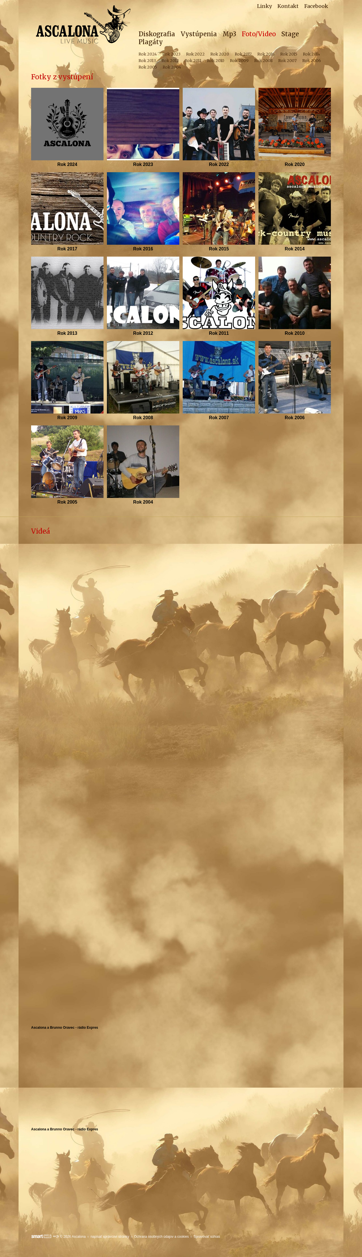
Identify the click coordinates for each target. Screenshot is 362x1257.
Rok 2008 (143, 417)
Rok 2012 (143, 333)
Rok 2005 (67, 502)
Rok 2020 (295, 164)
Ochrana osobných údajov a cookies (161, 1237)
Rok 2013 (67, 333)
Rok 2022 (219, 164)
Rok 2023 (143, 164)
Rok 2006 (295, 417)
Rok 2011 (219, 333)
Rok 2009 (67, 417)
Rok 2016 (143, 248)
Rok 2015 (219, 248)
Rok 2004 (143, 502)
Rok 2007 (219, 417)
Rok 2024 (67, 164)
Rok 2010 (295, 333)
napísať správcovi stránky (109, 1237)
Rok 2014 (295, 248)
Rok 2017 (67, 248)
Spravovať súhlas (207, 1237)
